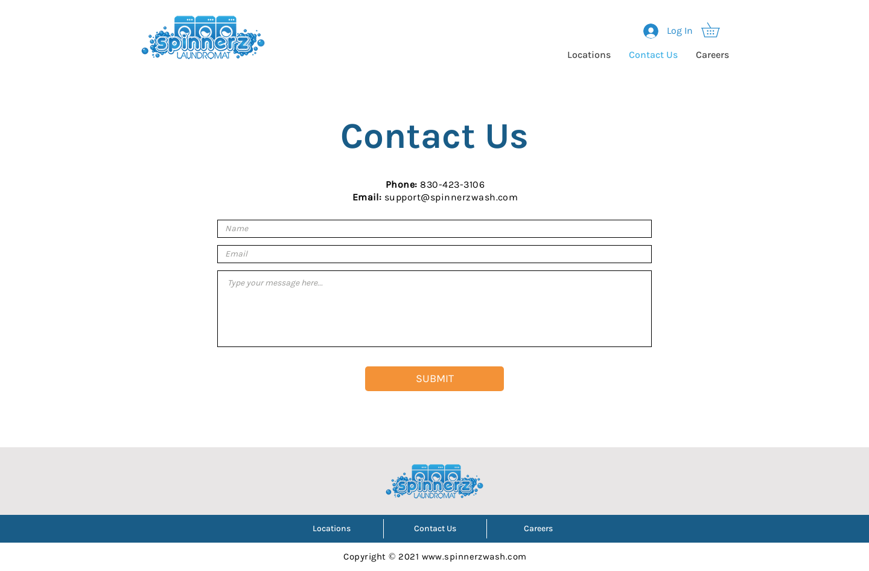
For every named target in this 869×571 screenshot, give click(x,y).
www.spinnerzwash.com (474, 556)
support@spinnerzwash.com (451, 197)
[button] (717, 29)
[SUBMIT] (434, 378)
